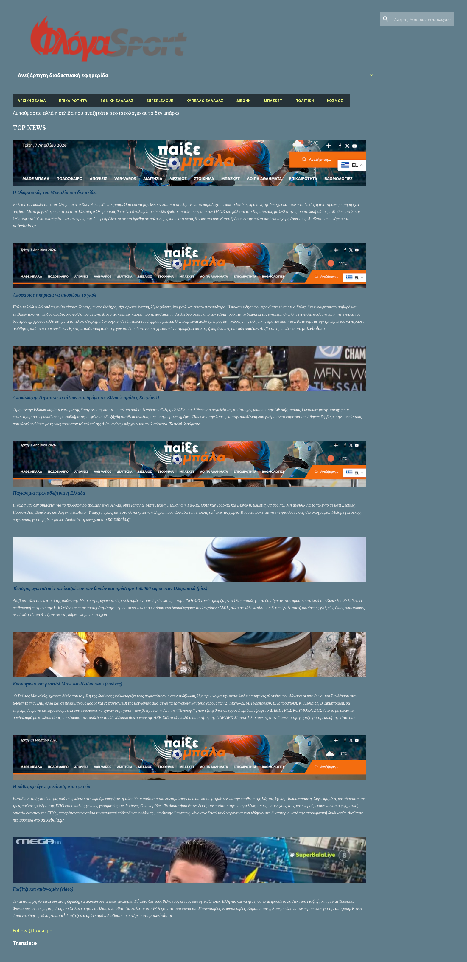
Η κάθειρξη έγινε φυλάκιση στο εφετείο (51, 786)
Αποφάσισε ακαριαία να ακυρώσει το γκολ (54, 294)
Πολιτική (304, 101)
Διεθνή (243, 101)
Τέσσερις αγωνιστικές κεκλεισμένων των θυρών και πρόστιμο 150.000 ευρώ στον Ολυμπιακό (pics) (110, 588)
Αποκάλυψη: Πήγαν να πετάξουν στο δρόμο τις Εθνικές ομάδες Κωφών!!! (86, 397)
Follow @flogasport (34, 930)
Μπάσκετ (273, 101)
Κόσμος (335, 101)
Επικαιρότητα (73, 101)
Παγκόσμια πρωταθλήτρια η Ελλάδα (49, 492)
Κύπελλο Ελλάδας (204, 101)
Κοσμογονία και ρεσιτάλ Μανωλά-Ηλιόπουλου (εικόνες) (67, 683)
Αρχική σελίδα (32, 101)
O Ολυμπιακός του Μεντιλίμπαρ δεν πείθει (54, 192)
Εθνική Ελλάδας (116, 101)
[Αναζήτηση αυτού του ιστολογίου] (423, 19)
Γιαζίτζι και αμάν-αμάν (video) (43, 889)
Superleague (160, 101)
